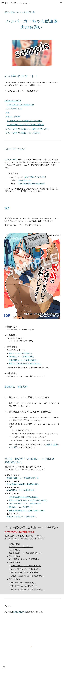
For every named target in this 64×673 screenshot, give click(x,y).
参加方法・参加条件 (13, 117)
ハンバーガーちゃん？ (14, 109)
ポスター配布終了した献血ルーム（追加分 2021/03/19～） (28, 129)
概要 (7, 113)
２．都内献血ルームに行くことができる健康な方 (25, 125)
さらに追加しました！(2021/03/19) (20, 104)
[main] (32, 12)
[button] (2, 3)
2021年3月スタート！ (13, 100)
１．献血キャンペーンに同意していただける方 (24, 121)
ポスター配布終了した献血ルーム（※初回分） (23, 133)
